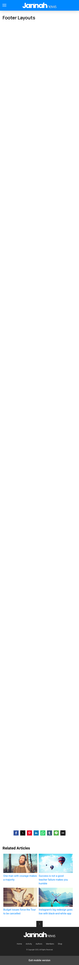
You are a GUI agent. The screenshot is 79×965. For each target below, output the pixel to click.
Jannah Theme (39, 5)
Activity (29, 944)
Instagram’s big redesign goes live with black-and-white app (56, 901)
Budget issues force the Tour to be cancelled (20, 901)
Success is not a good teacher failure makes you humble (56, 869)
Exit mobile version (39, 960)
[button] (16, 832)
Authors (39, 944)
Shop (60, 944)
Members (50, 944)
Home (19, 944)
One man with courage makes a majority (20, 867)
